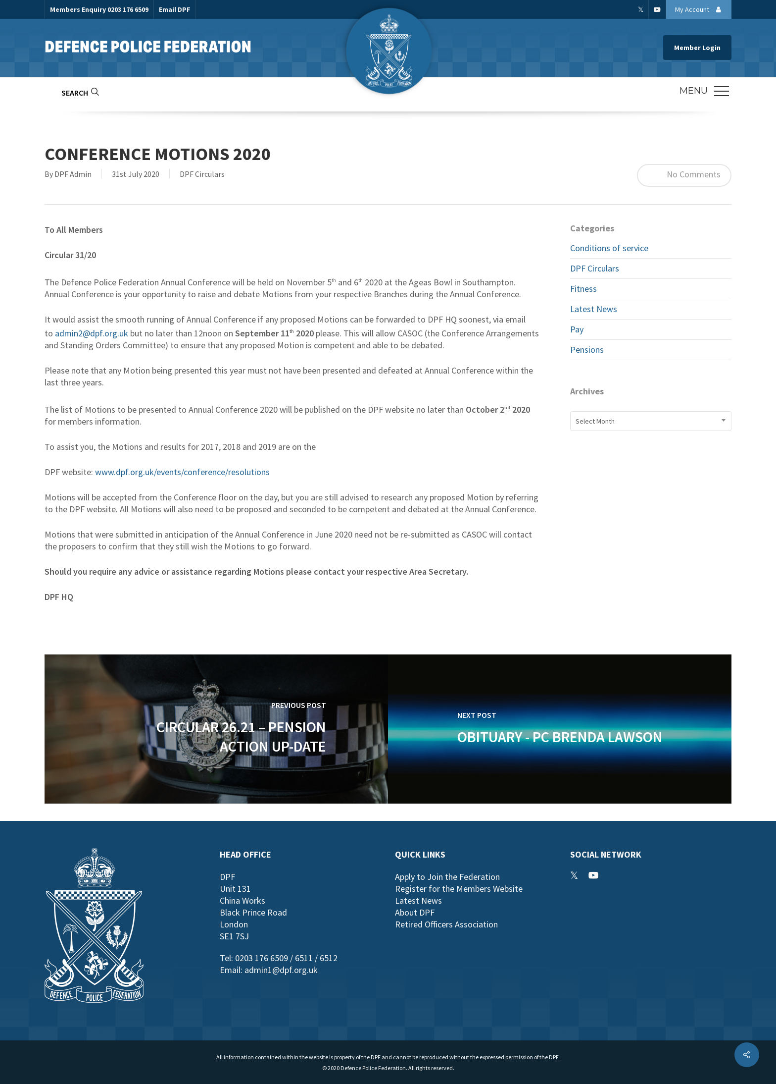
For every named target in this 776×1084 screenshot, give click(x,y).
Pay (576, 329)
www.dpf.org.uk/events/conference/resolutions (182, 472)
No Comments (684, 175)
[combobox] (650, 421)
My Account (701, 9)
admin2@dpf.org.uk (91, 333)
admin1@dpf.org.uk (281, 970)
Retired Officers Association (446, 924)
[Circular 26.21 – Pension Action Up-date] (216, 729)
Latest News (593, 309)
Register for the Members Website (459, 888)
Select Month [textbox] (595, 421)
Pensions (587, 349)
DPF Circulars (202, 174)
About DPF (415, 912)
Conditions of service (609, 248)
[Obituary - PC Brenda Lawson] (559, 729)
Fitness (583, 288)
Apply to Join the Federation (447, 876)
